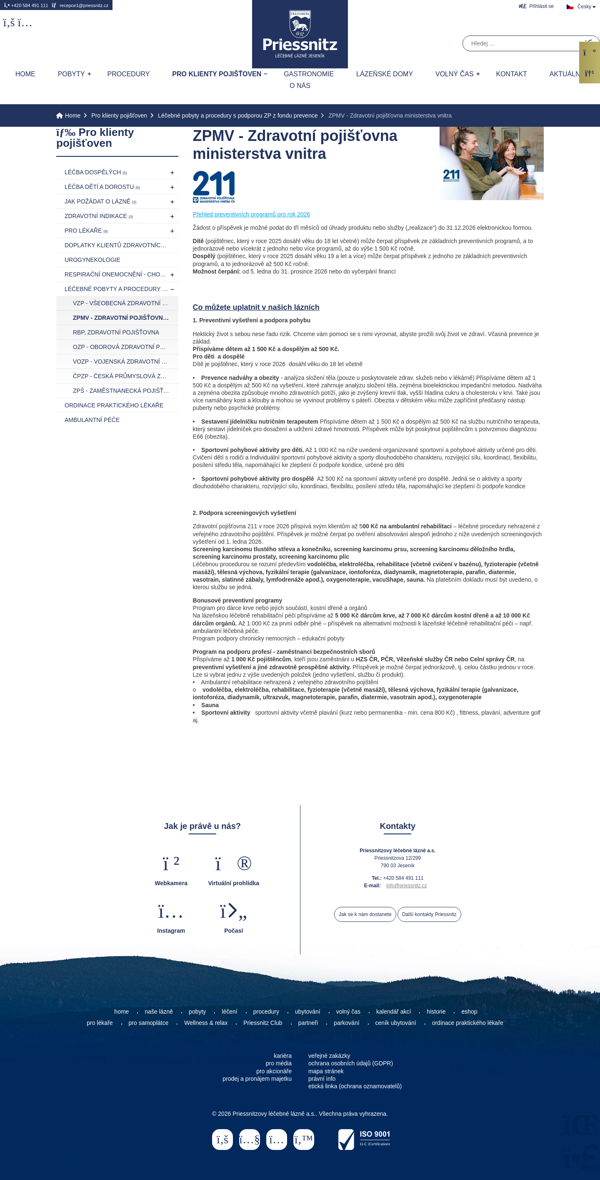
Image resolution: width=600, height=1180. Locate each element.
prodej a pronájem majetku (257, 1078)
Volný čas (454, 74)
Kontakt (511, 74)
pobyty (197, 1011)
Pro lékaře (86, 230)
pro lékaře (99, 1022)
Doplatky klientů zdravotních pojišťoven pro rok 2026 (121, 245)
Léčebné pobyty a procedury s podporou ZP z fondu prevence (238, 115)
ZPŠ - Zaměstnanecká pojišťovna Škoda (125, 390)
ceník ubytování (395, 1022)
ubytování (307, 1011)
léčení (229, 1011)
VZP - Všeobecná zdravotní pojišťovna (125, 303)
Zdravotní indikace (99, 216)
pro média (279, 1063)
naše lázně (159, 1011)
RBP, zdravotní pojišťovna (116, 332)
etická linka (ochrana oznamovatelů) (355, 1086)
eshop (469, 1011)
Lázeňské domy (384, 74)
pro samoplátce (149, 1022)
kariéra (283, 1055)
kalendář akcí (393, 1011)
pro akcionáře (274, 1071)
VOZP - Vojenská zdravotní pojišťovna (125, 361)
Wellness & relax (206, 1022)
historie (436, 1011)
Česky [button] (584, 7)
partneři (308, 1022)
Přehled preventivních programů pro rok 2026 (251, 214)
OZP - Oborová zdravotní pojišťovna (125, 347)
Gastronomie (309, 74)
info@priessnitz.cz (406, 886)
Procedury (128, 74)
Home (300, 34)
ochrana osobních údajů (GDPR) (350, 1063)
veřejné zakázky (329, 1055)
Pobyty (71, 74)
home (121, 1011)
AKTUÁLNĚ (567, 74)
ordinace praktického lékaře (468, 1022)
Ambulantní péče (92, 420)
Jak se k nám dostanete (365, 914)
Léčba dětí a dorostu (102, 186)
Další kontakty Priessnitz (429, 914)
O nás (300, 85)
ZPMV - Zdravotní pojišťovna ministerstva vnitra (125, 317)
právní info (321, 1078)
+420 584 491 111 (26, 5)
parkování (346, 1022)
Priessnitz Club (262, 1022)
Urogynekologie (92, 259)
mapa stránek (326, 1071)
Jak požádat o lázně (100, 201)
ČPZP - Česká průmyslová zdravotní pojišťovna (125, 376)
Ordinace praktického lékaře (114, 405)
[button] (536, 6)
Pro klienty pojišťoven (216, 74)
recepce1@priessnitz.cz (80, 5)
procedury (266, 1011)
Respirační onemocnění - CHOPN (119, 274)
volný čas (348, 1011)
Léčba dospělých (96, 172)
